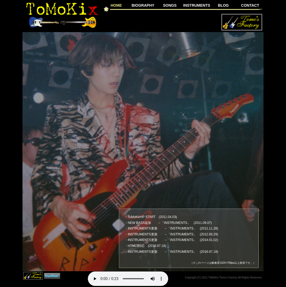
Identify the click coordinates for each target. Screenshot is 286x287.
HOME (116, 5)
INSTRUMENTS (196, 5)
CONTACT (250, 5)
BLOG (223, 5)
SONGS (170, 5)
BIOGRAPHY (143, 5)
